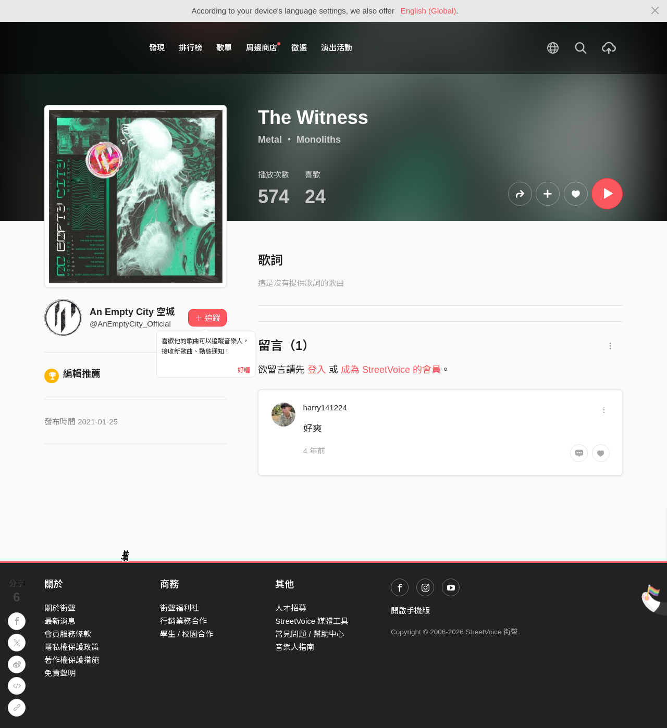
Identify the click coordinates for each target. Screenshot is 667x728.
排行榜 (190, 47)
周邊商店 (263, 47)
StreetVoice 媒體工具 (312, 621)
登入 (316, 370)
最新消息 (60, 621)
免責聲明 (60, 673)
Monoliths (319, 139)
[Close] (655, 11)
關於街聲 (60, 608)
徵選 (299, 47)
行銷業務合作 (183, 621)
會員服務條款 (67, 634)
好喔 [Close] (244, 370)
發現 (157, 47)
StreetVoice (87, 48)
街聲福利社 (179, 608)
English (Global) (428, 10)
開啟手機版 (410, 610)
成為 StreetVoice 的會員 (391, 370)
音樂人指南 (294, 647)
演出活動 (336, 47)
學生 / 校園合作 (187, 634)
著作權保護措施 (71, 660)
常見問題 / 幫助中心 (309, 634)
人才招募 (290, 608)
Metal (270, 139)
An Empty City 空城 (132, 312)
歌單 (224, 47)
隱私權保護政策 (71, 647)
